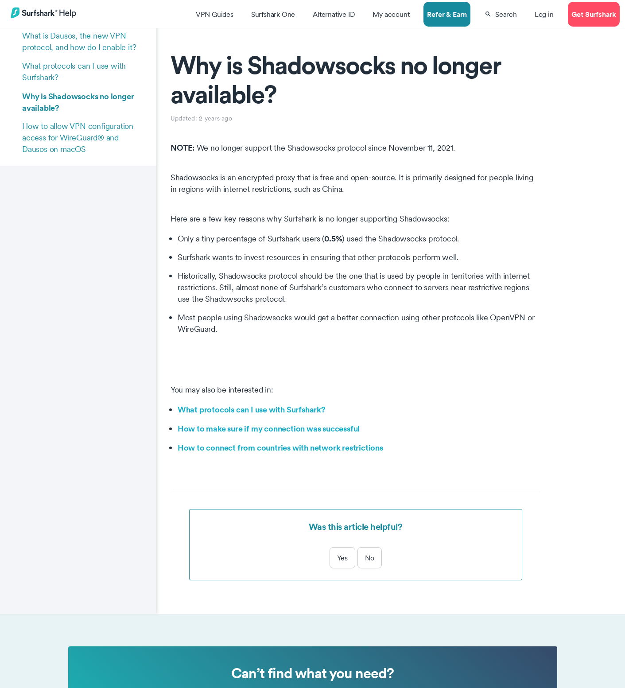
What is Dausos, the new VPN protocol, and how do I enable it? (79, 41)
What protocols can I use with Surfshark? (74, 71)
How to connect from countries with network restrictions (280, 447)
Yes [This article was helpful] (342, 557)
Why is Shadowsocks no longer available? (78, 102)
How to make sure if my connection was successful (269, 428)
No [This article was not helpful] (369, 557)
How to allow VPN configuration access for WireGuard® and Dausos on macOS (77, 137)
